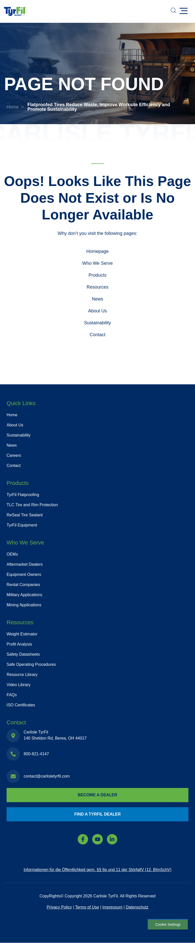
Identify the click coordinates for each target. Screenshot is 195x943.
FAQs (12, 695)
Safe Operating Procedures (31, 664)
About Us (97, 310)
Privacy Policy (59, 907)
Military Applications (24, 595)
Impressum (112, 907)
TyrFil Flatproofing (23, 495)
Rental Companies (23, 584)
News (97, 298)
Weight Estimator (22, 634)
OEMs (12, 554)
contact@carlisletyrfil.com (47, 776)
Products (97, 275)
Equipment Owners (24, 574)
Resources (97, 287)
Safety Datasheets (23, 654)
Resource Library (22, 674)
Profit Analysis (19, 644)
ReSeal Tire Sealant (25, 515)
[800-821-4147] (13, 754)
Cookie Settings (168, 924)
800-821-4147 (36, 754)
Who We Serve (97, 263)
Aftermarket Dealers (25, 564)
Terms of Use (87, 907)
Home (13, 106)
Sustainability (97, 322)
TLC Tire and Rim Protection (32, 505)
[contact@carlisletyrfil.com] (13, 776)
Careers (14, 455)
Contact (97, 334)
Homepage (97, 251)
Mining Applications (24, 605)
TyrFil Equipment (22, 525)
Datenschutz (137, 907)
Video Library (18, 685)
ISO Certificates (21, 705)
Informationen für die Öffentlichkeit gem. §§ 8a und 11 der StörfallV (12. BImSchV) (97, 869)
